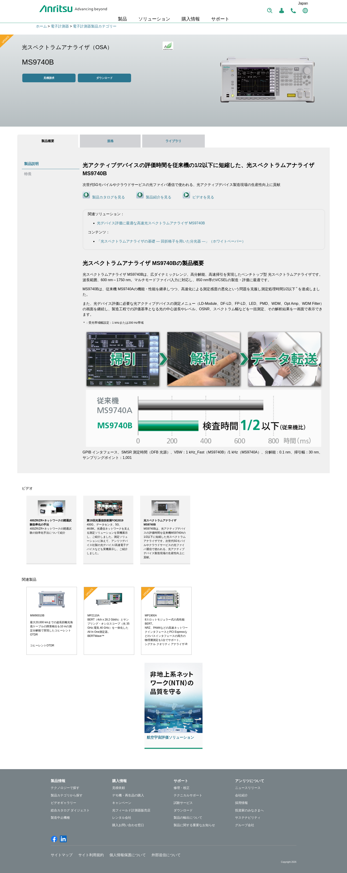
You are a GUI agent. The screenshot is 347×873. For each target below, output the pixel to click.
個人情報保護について (127, 855)
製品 (122, 18)
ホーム (41, 26)
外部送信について (166, 855)
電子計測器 (60, 26)
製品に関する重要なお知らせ (194, 825)
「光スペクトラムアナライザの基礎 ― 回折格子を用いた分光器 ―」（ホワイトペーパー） (171, 241)
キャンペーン (121, 803)
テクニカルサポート (188, 795)
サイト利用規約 (91, 855)
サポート (220, 18)
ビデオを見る (203, 197)
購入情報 (191, 18)
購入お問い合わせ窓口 (128, 825)
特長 (27, 174)
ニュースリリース (248, 788)
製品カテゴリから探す (67, 795)
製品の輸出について (188, 817)
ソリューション (154, 18)
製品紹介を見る (158, 197)
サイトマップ (62, 855)
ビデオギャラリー (63, 803)
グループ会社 (244, 825)
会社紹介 (241, 795)
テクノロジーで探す (65, 788)
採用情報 (241, 803)
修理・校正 (182, 788)
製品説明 (31, 164)
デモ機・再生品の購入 (128, 795)
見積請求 (48, 78)
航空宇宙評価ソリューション (170, 737)
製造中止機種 (60, 817)
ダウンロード (104, 78)
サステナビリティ (248, 817)
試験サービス (183, 803)
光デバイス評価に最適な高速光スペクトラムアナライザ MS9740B (151, 223)
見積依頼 (118, 788)
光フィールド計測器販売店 (131, 810)
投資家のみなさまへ (249, 810)
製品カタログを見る (108, 197)
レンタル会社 (121, 817)
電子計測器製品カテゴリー (95, 26)
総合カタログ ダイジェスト (70, 810)
